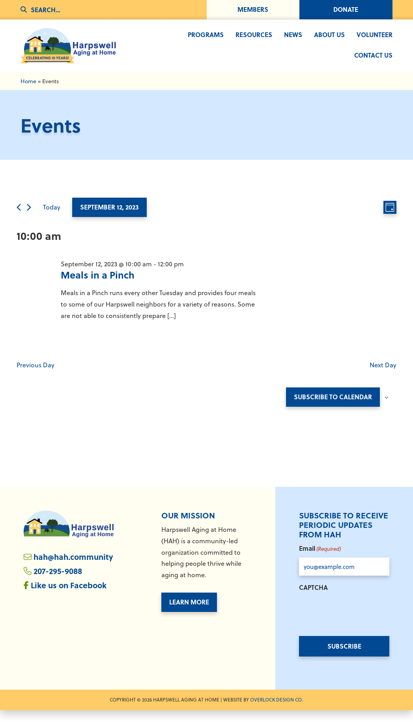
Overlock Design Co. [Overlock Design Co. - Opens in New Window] (276, 711)
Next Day (383, 376)
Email (320, 560)
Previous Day (35, 376)
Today (51, 218)
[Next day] (29, 219)
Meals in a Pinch (98, 287)
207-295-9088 (58, 582)
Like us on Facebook (69, 596)
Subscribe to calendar (333, 408)
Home (28, 92)
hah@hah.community (73, 568)
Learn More (189, 613)
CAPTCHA (313, 599)
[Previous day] (19, 219)
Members (252, 9)
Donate (345, 9)
